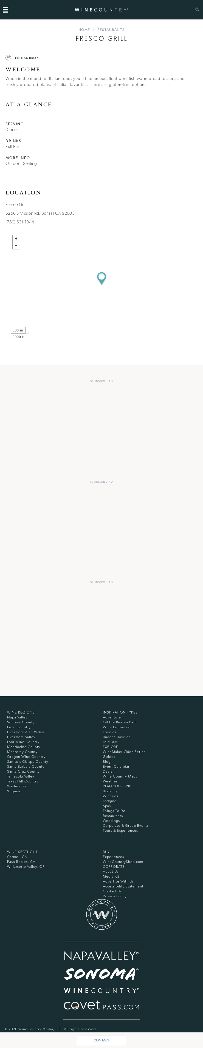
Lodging (110, 801)
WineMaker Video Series (124, 752)
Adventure (112, 717)
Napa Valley (17, 717)
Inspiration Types (120, 712)
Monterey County (22, 752)
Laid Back (111, 742)
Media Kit (111, 876)
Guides (109, 757)
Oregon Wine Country (26, 757)
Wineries (110, 796)
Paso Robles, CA (21, 862)
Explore (110, 747)
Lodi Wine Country (23, 742)
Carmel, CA (17, 857)
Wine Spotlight (22, 852)
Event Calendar (116, 766)
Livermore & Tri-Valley (25, 732)
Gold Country (19, 727)
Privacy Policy (115, 896)
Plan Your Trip (117, 786)
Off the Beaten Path (120, 722)
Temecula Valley (20, 776)
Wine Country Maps (120, 776)
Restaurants (111, 30)
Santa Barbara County (25, 766)
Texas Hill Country (22, 781)
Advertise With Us (118, 881)
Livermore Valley (21, 737)
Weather (110, 781)
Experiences (113, 857)
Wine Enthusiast (117, 727)
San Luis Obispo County (27, 761)
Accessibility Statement (123, 886)
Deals (107, 771)
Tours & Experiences (120, 830)
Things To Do (114, 811)
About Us (111, 871)
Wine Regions (21, 712)
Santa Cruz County (23, 771)
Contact (102, 1040)
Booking (110, 791)
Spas (107, 806)
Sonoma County (21, 722)
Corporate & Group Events (126, 825)
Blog (107, 761)
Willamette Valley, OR (26, 866)
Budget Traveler (116, 737)
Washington (17, 786)
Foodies (109, 732)
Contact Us (112, 891)
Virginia (13, 791)
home (84, 30)
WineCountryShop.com (123, 862)
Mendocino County (23, 747)
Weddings (111, 821)
